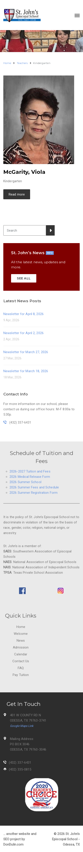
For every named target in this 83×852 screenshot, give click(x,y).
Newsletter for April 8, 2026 (23, 314)
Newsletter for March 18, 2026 (25, 371)
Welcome (21, 634)
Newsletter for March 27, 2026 (25, 352)
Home (20, 627)
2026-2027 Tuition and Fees (30, 471)
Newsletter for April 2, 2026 (23, 333)
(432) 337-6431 (20, 763)
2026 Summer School (25, 482)
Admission (21, 647)
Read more (17, 194)
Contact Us (20, 661)
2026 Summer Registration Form (34, 493)
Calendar (20, 654)
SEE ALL (24, 278)
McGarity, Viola (24, 172)
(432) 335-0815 (20, 769)
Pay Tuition (21, 675)
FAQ (21, 668)
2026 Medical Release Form (30, 477)
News (21, 641)
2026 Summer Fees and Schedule (34, 487)
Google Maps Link (22, 726)
